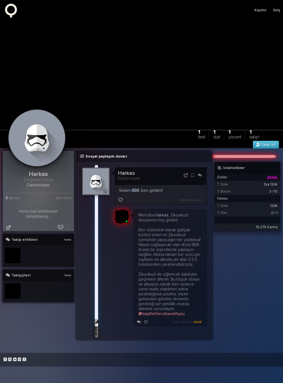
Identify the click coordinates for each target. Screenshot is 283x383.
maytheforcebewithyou (161, 313)
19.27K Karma (267, 227)
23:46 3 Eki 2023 (190, 200)
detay (272, 177)
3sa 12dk (271, 184)
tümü (67, 239)
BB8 (135, 190)
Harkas (126, 173)
